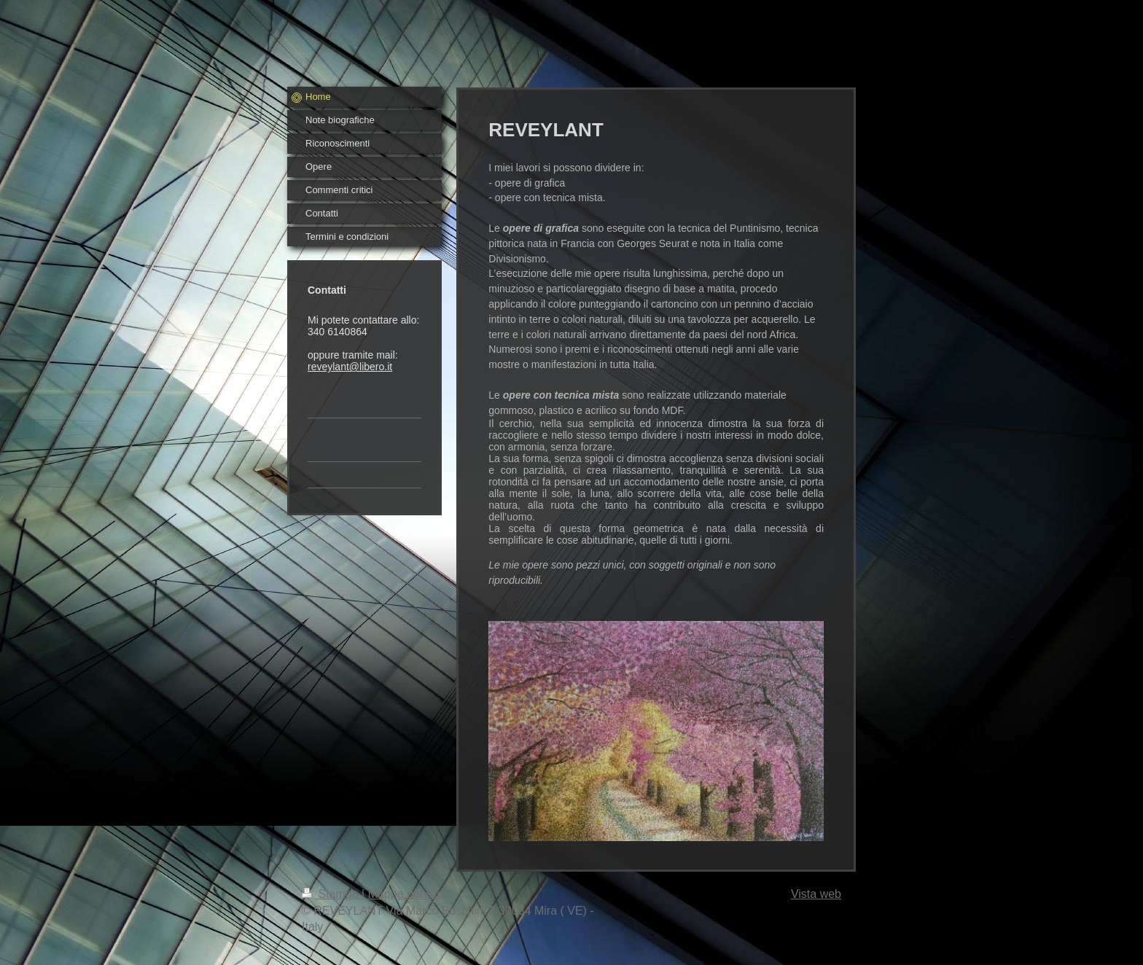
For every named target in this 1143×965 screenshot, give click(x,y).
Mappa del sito (406, 894)
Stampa (332, 894)
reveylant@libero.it (350, 366)
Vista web (816, 894)
